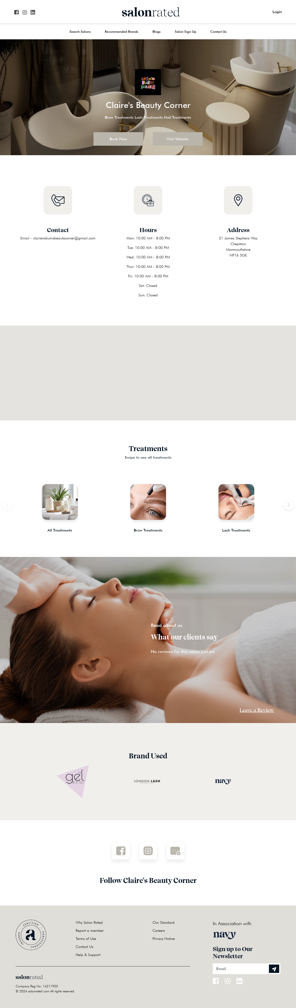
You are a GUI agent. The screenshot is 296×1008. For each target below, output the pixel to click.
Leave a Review (257, 710)
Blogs (157, 31)
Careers (159, 930)
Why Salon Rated (89, 922)
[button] (148, 367)
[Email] (246, 968)
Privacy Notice (164, 938)
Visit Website (178, 139)
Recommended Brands (121, 31)
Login (277, 11)
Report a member (90, 930)
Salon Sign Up (185, 31)
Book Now (118, 139)
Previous (12, 502)
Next (284, 502)
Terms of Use (86, 938)
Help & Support (88, 954)
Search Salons (80, 31)
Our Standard (164, 922)
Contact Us (218, 31)
